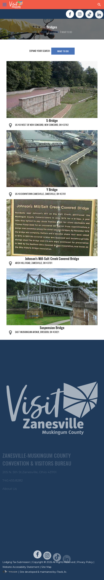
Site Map (46, 567)
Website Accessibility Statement (20, 567)
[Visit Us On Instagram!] (80, 15)
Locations (54, 31)
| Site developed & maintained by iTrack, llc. (34, 571)
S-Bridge (52, 120)
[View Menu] (4, 4)
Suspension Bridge (52, 327)
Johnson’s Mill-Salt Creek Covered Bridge (52, 258)
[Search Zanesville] (99, 4)
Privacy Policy (85, 562)
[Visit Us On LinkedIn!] (99, 16)
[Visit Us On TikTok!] (89, 15)
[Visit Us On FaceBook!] (70, 14)
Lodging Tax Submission (16, 562)
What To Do (63, 51)
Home (34, 31)
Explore (43, 31)
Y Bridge (52, 189)
